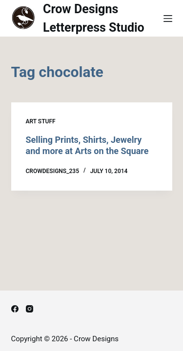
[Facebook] (15, 308)
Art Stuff (41, 121)
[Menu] (167, 18)
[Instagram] (29, 308)
